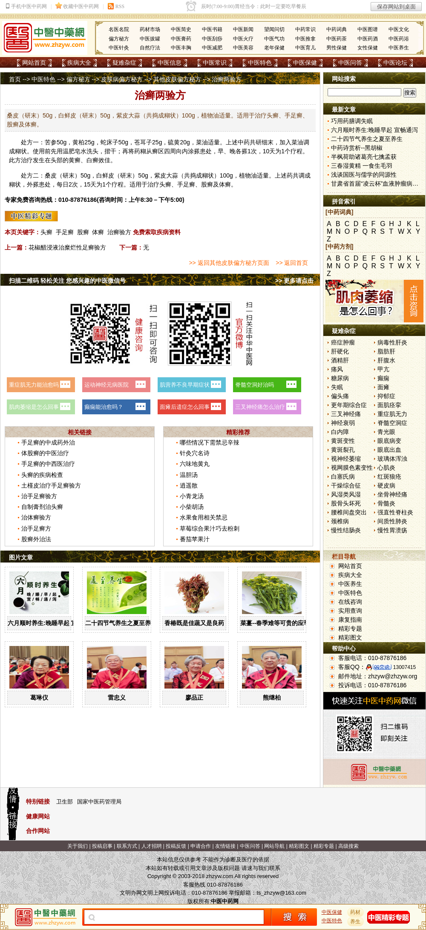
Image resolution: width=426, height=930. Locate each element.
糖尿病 (340, 378)
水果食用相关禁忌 (203, 517)
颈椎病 (340, 521)
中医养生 (399, 48)
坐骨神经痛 (392, 494)
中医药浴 (399, 39)
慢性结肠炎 (346, 530)
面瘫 (383, 387)
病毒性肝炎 (392, 342)
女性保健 (367, 48)
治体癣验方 (36, 517)
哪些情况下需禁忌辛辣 (209, 442)
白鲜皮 (105, 175)
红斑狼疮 (389, 476)
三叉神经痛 (346, 413)
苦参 (51, 142)
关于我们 (77, 846)
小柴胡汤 (192, 506)
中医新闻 (243, 29)
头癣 (46, 232)
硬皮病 (386, 485)
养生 (356, 921)
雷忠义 (117, 697)
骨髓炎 (386, 503)
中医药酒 (367, 39)
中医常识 (215, 62)
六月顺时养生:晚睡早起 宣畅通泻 (51, 623)
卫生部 (64, 801)
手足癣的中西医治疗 (48, 463)
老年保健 (274, 48)
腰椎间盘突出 (349, 512)
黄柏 (78, 142)
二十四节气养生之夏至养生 (121, 623)
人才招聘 (151, 846)
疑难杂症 (124, 62)
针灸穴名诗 (195, 453)
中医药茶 (336, 39)
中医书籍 (212, 29)
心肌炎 (386, 467)
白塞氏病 (343, 476)
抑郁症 (386, 396)
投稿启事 (102, 846)
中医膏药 (181, 39)
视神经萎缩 (346, 458)
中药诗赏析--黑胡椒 (357, 147)
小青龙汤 (192, 496)
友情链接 (225, 846)
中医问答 (350, 62)
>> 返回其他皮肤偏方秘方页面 (229, 262)
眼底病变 (389, 440)
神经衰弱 (343, 422)
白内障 (340, 431)
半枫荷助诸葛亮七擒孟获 (364, 156)
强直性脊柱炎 (395, 512)
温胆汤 (189, 474)
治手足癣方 (36, 528)
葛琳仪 (39, 697)
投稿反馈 (176, 846)
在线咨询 (350, 601)
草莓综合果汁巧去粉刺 (209, 528)
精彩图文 (350, 637)
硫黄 (174, 142)
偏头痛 (340, 396)
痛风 (337, 369)
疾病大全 (79, 62)
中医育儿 (305, 48)
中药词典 (336, 29)
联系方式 (127, 846)
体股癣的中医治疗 (45, 453)
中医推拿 (305, 39)
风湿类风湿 (346, 494)
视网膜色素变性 (352, 467)
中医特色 (260, 62)
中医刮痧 (212, 39)
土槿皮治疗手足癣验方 (51, 485)
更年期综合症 (349, 405)
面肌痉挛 (389, 405)
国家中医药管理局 (99, 801)
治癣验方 (119, 232)
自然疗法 (150, 48)
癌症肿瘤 (343, 342)
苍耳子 (143, 142)
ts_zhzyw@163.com (281, 893)
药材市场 (150, 29)
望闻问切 (274, 29)
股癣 (83, 232)
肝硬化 (340, 351)
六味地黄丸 (195, 463)
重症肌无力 (392, 413)
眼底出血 (389, 449)
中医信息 (169, 62)
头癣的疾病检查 (42, 474)
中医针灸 (119, 48)
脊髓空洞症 (392, 422)
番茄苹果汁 (195, 539)
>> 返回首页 (292, 262)
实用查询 (350, 610)
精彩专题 (350, 628)
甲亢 (383, 369)
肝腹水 (386, 360)
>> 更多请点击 (294, 280)
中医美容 (243, 48)
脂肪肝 (386, 351)
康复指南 (350, 619)
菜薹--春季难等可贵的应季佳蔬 (281, 623)
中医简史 (181, 29)
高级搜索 (348, 846)
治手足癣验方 (39, 496)
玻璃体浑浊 (392, 458)
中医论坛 (395, 62)
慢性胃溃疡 (392, 530)
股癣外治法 (36, 539)
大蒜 (172, 175)
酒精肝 (340, 360)
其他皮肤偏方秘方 (177, 79)
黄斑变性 (343, 440)
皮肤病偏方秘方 (122, 79)
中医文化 (399, 29)
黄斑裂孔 (343, 449)
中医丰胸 (181, 48)
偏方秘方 (119, 39)
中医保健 (305, 62)
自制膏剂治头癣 (42, 506)
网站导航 (274, 846)
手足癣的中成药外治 (48, 442)
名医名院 (119, 29)
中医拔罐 (150, 39)
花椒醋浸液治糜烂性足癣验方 (67, 247)
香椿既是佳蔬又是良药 (194, 623)
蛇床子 (109, 142)
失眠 (337, 387)
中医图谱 (367, 29)
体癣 (98, 232)
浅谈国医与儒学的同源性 (364, 174)
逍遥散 (189, 485)
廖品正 (194, 697)
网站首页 (34, 62)
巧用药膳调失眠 (352, 121)
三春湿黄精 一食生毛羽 (361, 165)
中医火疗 (243, 39)
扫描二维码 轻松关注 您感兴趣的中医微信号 (67, 280)
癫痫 (383, 378)
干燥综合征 (346, 485)
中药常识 (305, 29)
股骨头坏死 (346, 503)
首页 (15, 79)
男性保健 (336, 48)
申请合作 (200, 846)
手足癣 (65, 232)
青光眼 (386, 431)
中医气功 (274, 39)
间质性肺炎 (392, 521)
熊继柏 (272, 697)
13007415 (404, 667)
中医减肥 (212, 48)
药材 (356, 912)
